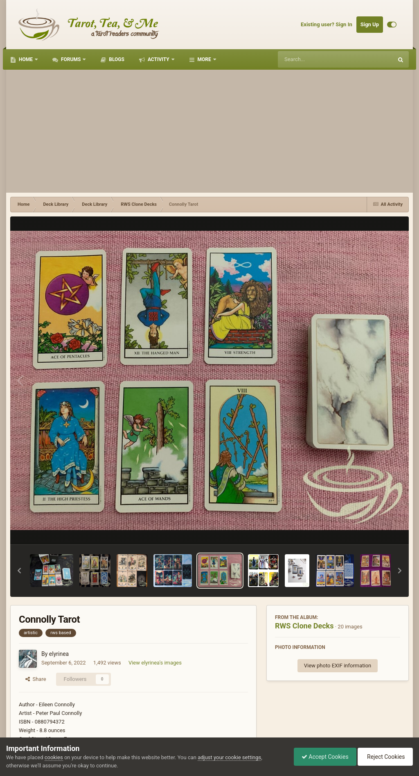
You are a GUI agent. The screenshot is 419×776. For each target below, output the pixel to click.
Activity (158, 59)
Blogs (116, 59)
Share (35, 679)
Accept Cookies (323, 756)
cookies (54, 757)
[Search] (314, 59)
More (204, 59)
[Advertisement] (209, 131)
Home (26, 59)
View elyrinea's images (155, 663)
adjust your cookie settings (229, 757)
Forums (71, 59)
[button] (19, 571)
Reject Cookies (384, 756)
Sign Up (369, 24)
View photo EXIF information (338, 665)
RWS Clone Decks (304, 625)
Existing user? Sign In (326, 24)
